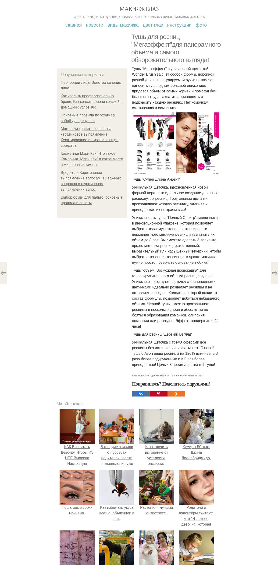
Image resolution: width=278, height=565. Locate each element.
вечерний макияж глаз (189, 375)
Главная (73, 25)
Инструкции (179, 25)
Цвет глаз (153, 25)
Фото (201, 25)
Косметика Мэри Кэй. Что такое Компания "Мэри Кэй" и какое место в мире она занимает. (92, 159)
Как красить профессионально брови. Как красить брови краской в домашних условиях (91, 101)
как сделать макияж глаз (160, 375)
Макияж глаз (139, 9)
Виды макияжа (123, 25)
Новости (94, 25)
